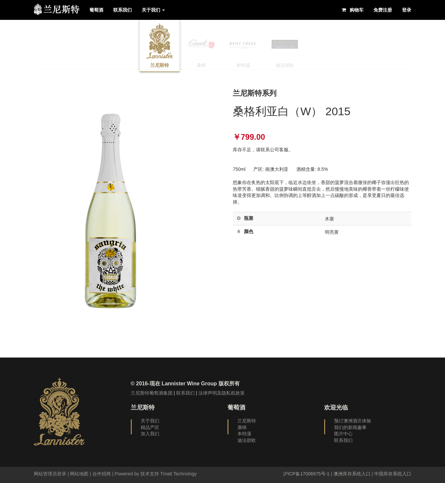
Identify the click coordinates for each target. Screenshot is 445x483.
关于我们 (150, 420)
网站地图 (79, 473)
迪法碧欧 (246, 440)
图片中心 (343, 433)
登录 (406, 10)
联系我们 (122, 10)
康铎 (242, 427)
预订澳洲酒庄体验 (352, 420)
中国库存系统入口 (392, 473)
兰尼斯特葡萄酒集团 (152, 393)
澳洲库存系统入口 (352, 473)
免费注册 (382, 10)
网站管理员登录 (50, 473)
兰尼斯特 (246, 420)
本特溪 (244, 433)
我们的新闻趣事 (350, 427)
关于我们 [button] (153, 10)
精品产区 (150, 427)
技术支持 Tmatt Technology (168, 473)
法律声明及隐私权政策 (221, 393)
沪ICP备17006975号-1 (306, 473)
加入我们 (150, 433)
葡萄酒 (96, 10)
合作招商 (101, 473)
